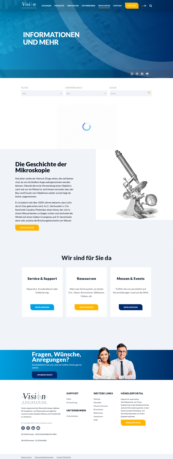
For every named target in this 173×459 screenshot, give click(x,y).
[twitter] (137, 74)
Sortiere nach (73, 87)
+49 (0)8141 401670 (44, 375)
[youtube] (147, 74)
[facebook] (132, 74)
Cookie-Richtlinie (63, 457)
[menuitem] (144, 5)
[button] (150, 5)
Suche (113, 87)
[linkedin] (142, 74)
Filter (24, 87)
